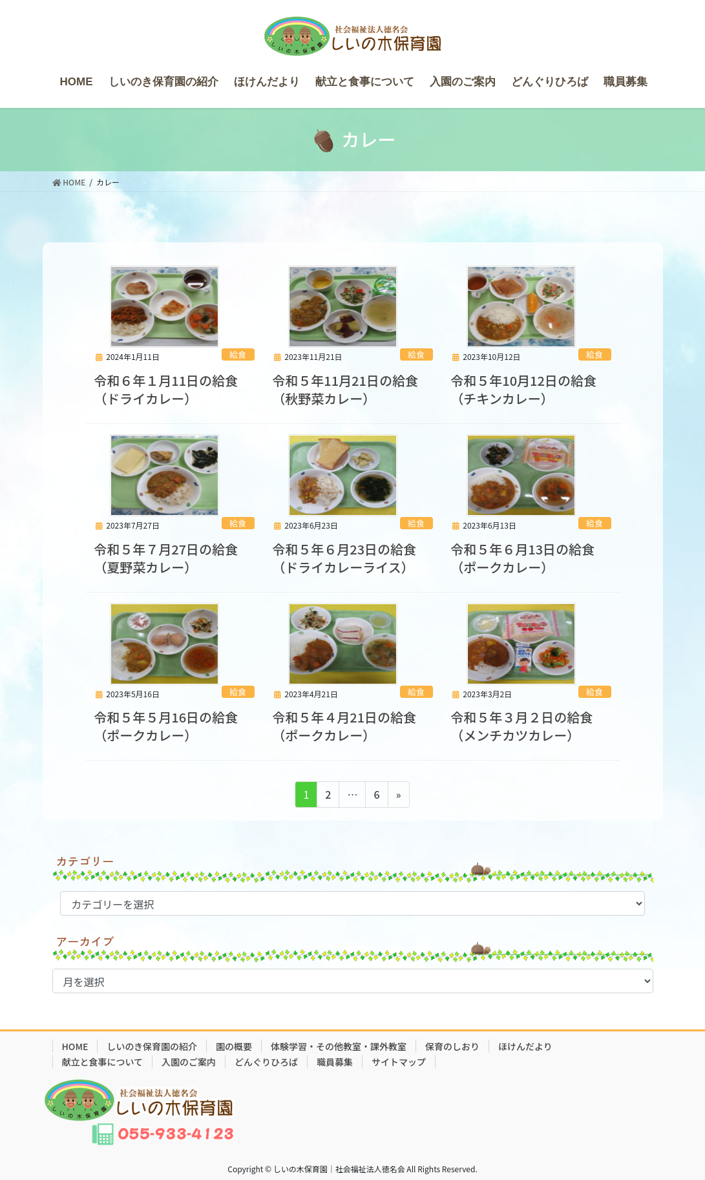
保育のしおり (452, 1046)
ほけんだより (525, 1046)
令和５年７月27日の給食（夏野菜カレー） (166, 558)
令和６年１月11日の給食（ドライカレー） (166, 389)
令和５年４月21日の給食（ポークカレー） (344, 726)
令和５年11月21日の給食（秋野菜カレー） (345, 389)
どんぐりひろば (266, 1061)
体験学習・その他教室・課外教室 (338, 1046)
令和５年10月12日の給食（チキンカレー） (523, 389)
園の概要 (234, 1046)
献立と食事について (102, 1061)
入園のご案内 (189, 1061)
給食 (237, 354)
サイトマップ (399, 1061)
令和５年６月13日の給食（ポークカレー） (522, 558)
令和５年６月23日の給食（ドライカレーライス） (344, 558)
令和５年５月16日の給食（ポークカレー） (166, 726)
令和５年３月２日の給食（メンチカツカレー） (521, 726)
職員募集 (335, 1061)
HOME (75, 1046)
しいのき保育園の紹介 (152, 1046)
